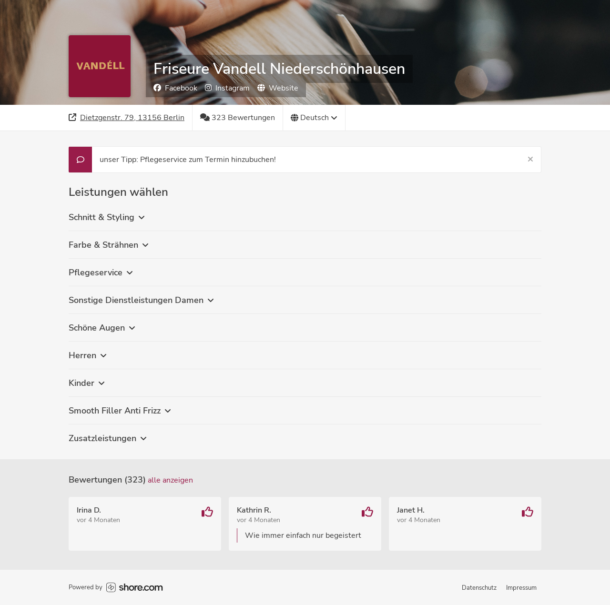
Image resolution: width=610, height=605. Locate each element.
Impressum (521, 588)
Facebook (175, 88)
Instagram (227, 88)
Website (277, 88)
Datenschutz (479, 588)
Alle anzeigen (170, 480)
